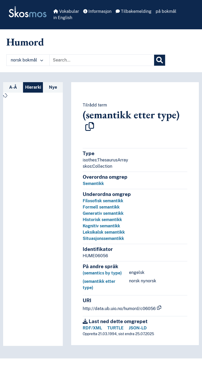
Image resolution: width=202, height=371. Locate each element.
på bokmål (166, 11)
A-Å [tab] (13, 87)
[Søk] (159, 60)
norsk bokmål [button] (27, 60)
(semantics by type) (102, 273)
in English (62, 17)
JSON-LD (138, 327)
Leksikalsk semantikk (104, 232)
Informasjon (97, 11)
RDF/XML (92, 327)
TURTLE (115, 327)
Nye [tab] (53, 87)
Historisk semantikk (102, 219)
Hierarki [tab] (33, 87)
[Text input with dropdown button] (101, 60)
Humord (25, 42)
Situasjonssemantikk (103, 238)
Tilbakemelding (134, 11)
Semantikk (93, 183)
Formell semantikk (101, 207)
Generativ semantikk (103, 213)
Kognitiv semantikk (101, 225)
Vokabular (66, 11)
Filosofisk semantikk (103, 200)
